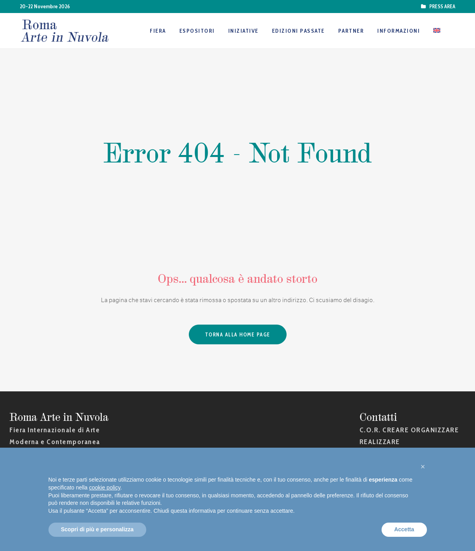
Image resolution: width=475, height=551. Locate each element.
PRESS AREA (441, 6)
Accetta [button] (404, 529)
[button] (423, 466)
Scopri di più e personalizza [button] (97, 529)
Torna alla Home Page (237, 334)
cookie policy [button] (104, 487)
